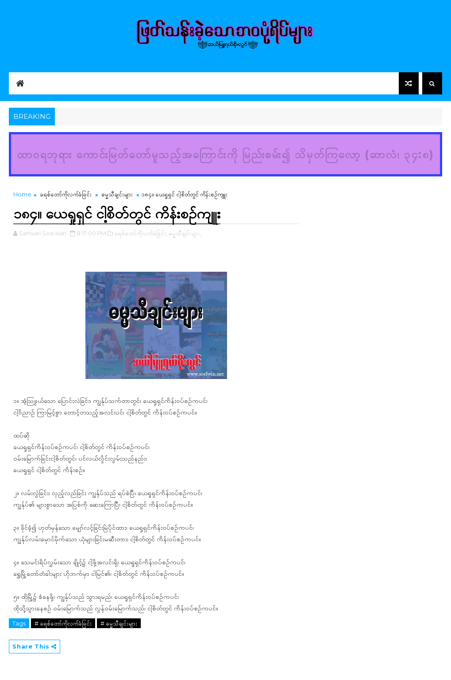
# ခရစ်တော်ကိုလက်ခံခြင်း (63, 623)
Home (22, 194)
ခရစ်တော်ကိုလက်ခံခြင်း (66, 194)
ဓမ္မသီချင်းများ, (185, 233)
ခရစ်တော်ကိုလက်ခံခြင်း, (140, 233)
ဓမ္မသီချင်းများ (117, 194)
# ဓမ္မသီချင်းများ (118, 623)
